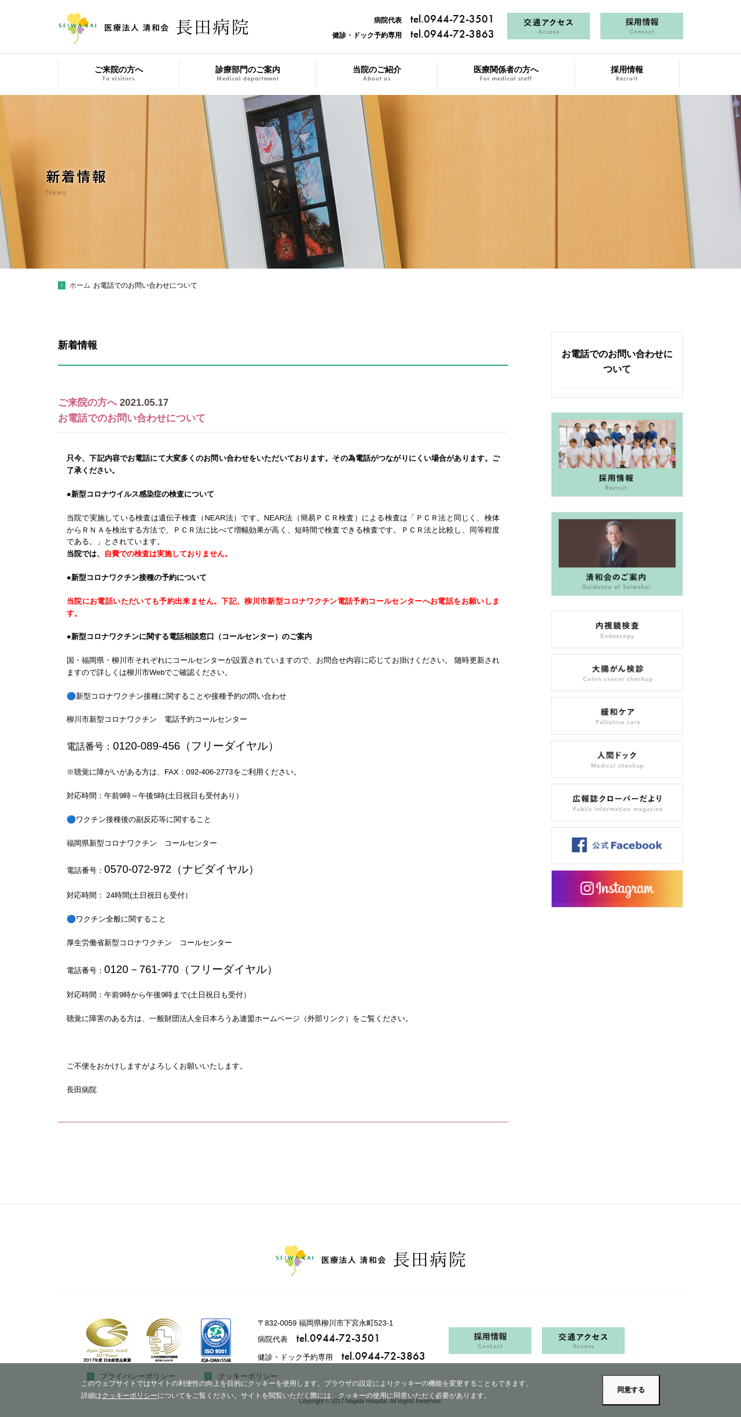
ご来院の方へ (118, 73)
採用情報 (627, 73)
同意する (631, 1390)
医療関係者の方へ (506, 73)
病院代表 (434, 20)
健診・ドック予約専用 (413, 35)
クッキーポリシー (129, 1396)
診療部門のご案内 (247, 73)
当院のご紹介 (377, 73)
